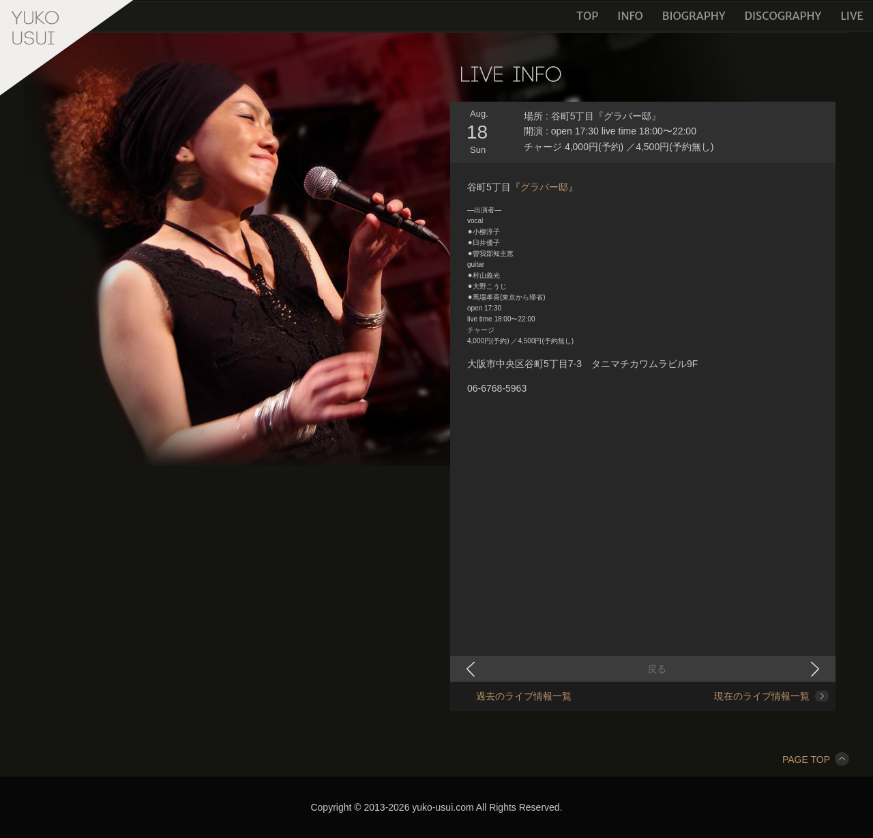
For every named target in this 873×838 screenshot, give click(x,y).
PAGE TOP (815, 759)
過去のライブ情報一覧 (524, 696)
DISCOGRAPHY (782, 16)
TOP (587, 16)
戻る (656, 668)
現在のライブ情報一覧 (762, 696)
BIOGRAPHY (694, 16)
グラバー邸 (544, 187)
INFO (630, 16)
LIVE (851, 16)
